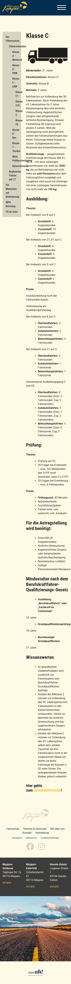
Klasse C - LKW (15, 82)
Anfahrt (6, 882)
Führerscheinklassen (15, 46)
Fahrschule (12, 828)
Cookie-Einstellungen (50, 838)
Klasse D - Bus (15, 133)
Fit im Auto (12, 211)
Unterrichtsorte (16, 166)
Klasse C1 (18, 94)
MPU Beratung (10, 204)
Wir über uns (57, 828)
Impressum (17, 838)
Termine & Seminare (34, 828)
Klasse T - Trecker (16, 147)
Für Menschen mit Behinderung (12, 190)
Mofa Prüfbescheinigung (16, 158)
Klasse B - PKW (15, 69)
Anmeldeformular (47, 790)
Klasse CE (18, 122)
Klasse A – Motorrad (16, 55)
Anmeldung (42, 832)
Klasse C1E (18, 103)
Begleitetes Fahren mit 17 (15, 175)
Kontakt (26, 832)
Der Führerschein (13, 38)
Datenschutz (31, 838)
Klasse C (18, 112)
